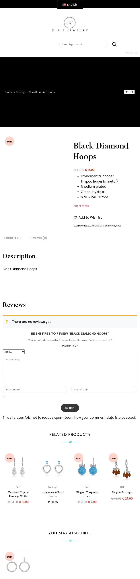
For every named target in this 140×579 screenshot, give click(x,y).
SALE (118, 225)
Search (112, 44)
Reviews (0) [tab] (38, 238)
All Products (96, 225)
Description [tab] (12, 238)
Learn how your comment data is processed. (100, 417)
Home (9, 92)
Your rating (70, 345)
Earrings (20, 92)
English (70, 5)
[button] (88, 217)
